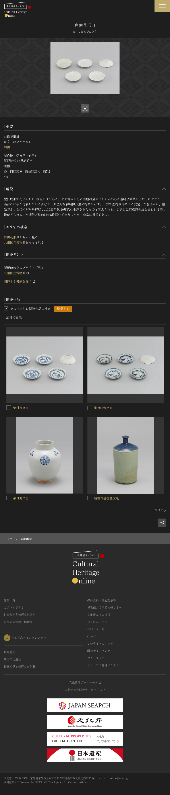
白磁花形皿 (11, 237)
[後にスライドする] (160, 510)
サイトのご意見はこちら (103, 665)
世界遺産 (9, 652)
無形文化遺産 (12, 659)
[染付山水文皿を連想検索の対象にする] (89, 408)
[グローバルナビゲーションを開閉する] (162, 6)
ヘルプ (91, 636)
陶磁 (7, 147)
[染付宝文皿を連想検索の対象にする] (8, 407)
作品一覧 (9, 600)
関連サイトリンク (98, 651)
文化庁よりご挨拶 (98, 614)
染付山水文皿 (103, 408)
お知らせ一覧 (95, 629)
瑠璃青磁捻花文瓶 (106, 498)
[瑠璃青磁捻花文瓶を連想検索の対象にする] (89, 498)
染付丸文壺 (21, 498)
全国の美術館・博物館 (18, 622)
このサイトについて (100, 643)
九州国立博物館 (14, 242)
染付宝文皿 (21, 407)
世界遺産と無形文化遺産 (19, 614)
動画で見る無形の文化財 (19, 666)
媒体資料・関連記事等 (101, 600)
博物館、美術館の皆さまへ (104, 607)
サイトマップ (95, 658)
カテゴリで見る (14, 607)
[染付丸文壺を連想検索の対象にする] (8, 498)
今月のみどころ (97, 622)
